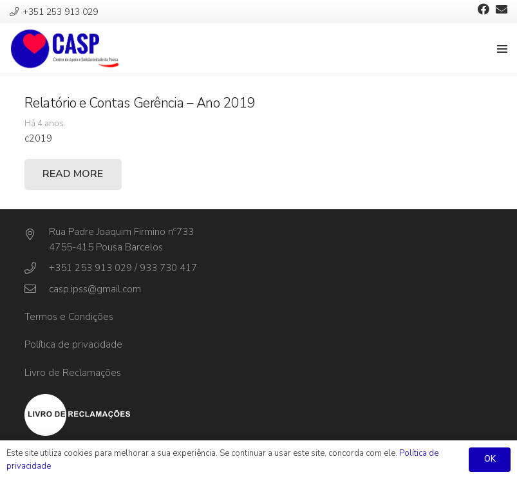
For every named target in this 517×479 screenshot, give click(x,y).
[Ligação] (65, 48)
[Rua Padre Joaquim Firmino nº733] (36, 235)
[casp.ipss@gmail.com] (36, 289)
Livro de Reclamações (72, 372)
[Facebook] (483, 9)
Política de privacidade (73, 344)
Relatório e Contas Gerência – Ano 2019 (140, 103)
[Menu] (502, 49)
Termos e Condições (68, 316)
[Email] (501, 9)
